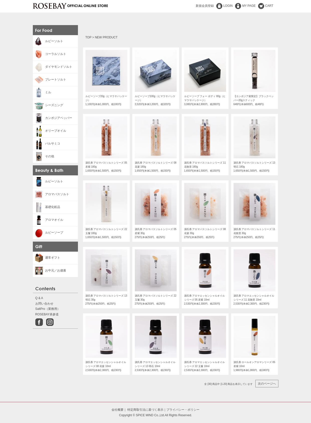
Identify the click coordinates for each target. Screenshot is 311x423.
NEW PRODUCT (106, 37)
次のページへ (267, 383)
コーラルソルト (49, 54)
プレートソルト (49, 79)
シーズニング (48, 105)
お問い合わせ (44, 303)
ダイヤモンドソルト (52, 66)
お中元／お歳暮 (49, 270)
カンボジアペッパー (52, 118)
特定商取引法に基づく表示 (145, 409)
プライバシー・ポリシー (182, 409)
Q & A (39, 298)
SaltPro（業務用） (47, 309)
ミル (42, 92)
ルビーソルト (48, 41)
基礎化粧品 (46, 207)
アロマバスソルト (51, 194)
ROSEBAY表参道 (47, 314)
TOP (88, 37)
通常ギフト (46, 257)
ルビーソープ (48, 232)
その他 (43, 156)
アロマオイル (48, 220)
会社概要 (118, 409)
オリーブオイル (49, 130)
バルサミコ (46, 143)
